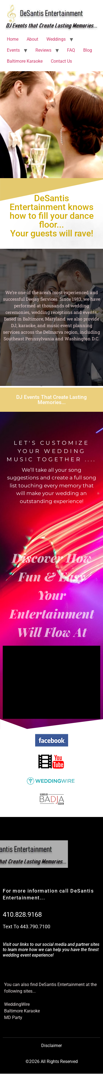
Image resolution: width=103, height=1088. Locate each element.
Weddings (56, 39)
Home (12, 39)
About (32, 39)
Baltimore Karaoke (25, 61)
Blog (87, 50)
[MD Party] (51, 1017)
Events (13, 50)
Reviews (43, 50)
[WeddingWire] (51, 1004)
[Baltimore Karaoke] (51, 1011)
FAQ (71, 50)
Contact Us (61, 61)
